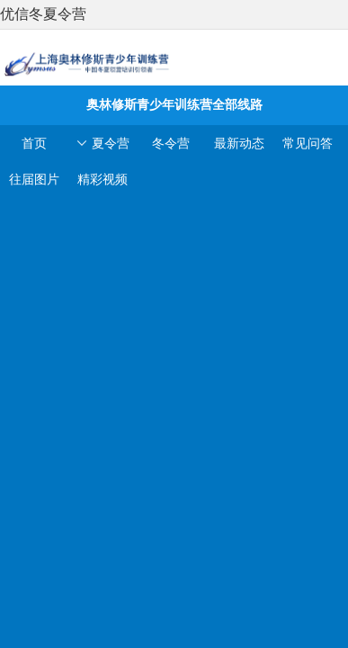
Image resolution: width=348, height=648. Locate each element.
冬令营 (171, 143)
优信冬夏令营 (43, 14)
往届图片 (34, 179)
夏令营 (102, 143)
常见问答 (307, 143)
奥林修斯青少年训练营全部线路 (174, 105)
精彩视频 (102, 179)
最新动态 (239, 143)
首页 (34, 143)
